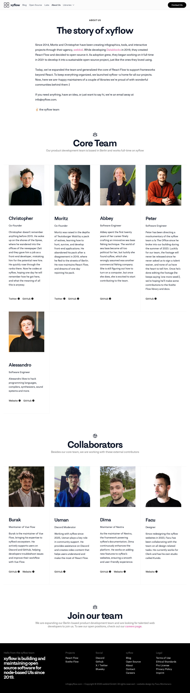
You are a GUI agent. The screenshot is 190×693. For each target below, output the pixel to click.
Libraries (69, 5)
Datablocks (113, 49)
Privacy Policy (164, 669)
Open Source (35, 5)
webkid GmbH (109, 684)
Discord (100, 657)
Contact (130, 669)
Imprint (160, 672)
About (129, 665)
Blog (24, 5)
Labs (46, 5)
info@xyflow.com (73, 684)
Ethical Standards (166, 661)
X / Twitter (102, 665)
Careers (130, 672)
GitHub (28, 298)
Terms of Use (163, 657)
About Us (56, 5)
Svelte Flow (72, 661)
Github (99, 661)
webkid (78, 49)
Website (15, 400)
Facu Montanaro (163, 684)
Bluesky (100, 669)
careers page (133, 626)
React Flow (71, 657)
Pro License (162, 665)
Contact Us (177, 5)
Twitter (14, 298)
